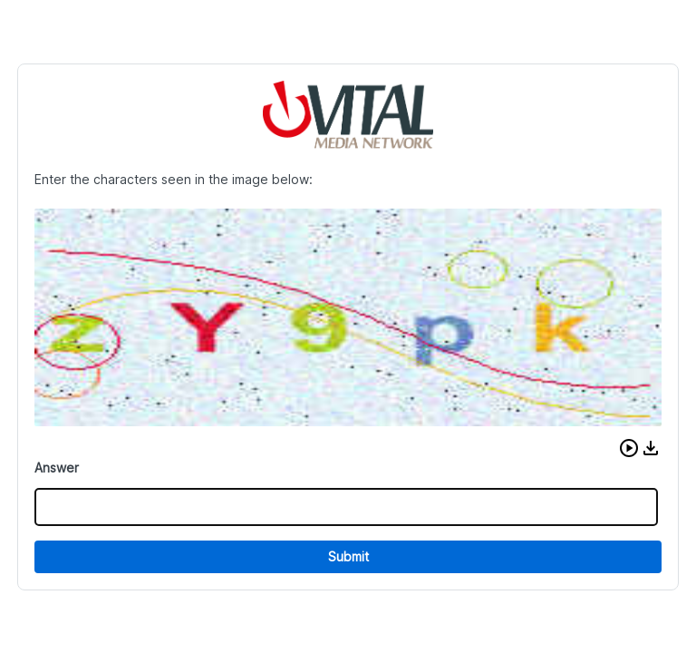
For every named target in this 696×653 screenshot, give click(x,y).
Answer (56, 467)
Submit (348, 556)
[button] (629, 448)
